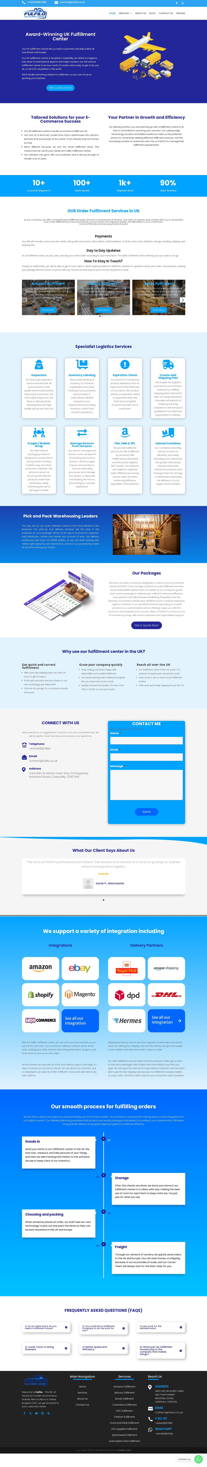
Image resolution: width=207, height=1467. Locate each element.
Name (115, 733)
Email (115, 750)
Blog (152, 13)
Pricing (180, 13)
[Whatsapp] (198, 1459)
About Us (140, 13)
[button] (100, 316)
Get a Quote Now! (147, 625)
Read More (48, 309)
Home (112, 13)
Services (124, 13)
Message (117, 766)
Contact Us (166, 13)
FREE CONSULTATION (60, 88)
